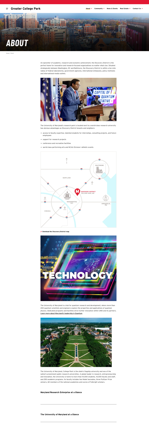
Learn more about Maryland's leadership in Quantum (61, 313)
